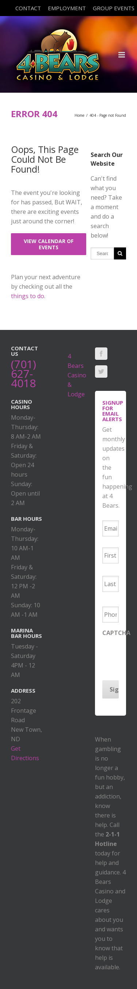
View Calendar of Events (48, 244)
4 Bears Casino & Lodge (77, 375)
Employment (67, 8)
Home (79, 115)
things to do (27, 296)
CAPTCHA (116, 633)
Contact (28, 8)
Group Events (113, 8)
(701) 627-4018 (23, 373)
